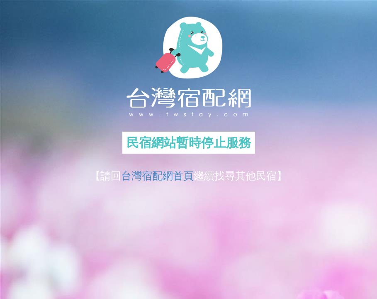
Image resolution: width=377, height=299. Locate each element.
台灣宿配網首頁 (157, 175)
